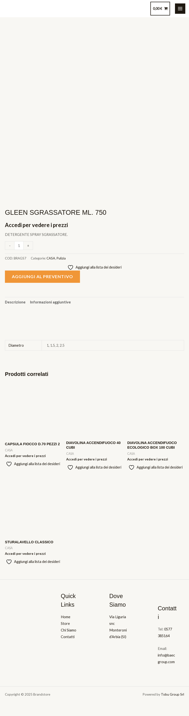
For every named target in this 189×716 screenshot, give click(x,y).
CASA (51, 258)
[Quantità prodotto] (19, 245)
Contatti (68, 637)
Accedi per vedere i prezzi (36, 225)
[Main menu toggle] (180, 8)
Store (65, 623)
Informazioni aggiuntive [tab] (50, 302)
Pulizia (61, 258)
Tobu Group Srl (172, 694)
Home (65, 617)
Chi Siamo (68, 630)
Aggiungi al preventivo (42, 276)
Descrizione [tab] (15, 302)
